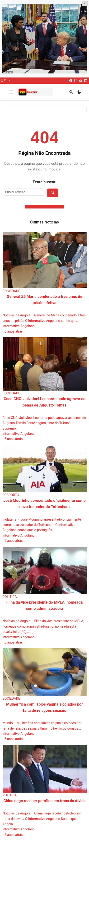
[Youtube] (81, 80)
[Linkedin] (86, 80)
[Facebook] (71, 80)
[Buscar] (71, 92)
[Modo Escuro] (79, 92)
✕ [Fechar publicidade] (85, 3)
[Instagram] (76, 80)
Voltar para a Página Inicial (44, 206)
